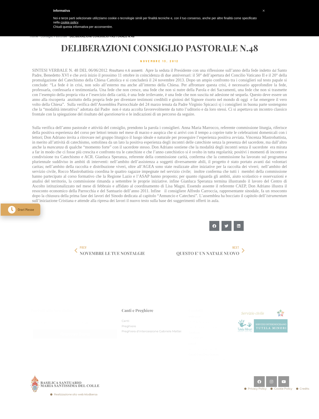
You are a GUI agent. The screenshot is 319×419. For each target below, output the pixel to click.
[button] (214, 234)
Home (34, 36)
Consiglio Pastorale (54, 36)
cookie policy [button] (69, 22)
